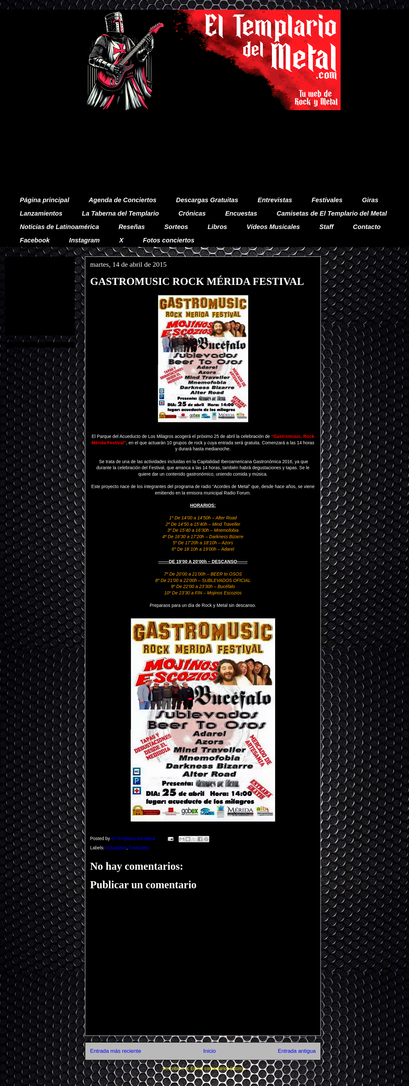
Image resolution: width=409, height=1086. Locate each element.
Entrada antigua (297, 1051)
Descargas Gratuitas (207, 199)
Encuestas (241, 213)
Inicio (209, 1051)
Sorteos (176, 226)
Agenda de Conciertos (122, 199)
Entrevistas (275, 199)
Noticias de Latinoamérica (59, 226)
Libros (217, 226)
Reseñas (132, 226)
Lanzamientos (41, 213)
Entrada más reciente (115, 1051)
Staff (327, 226)
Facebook (35, 240)
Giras (370, 199)
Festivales (327, 199)
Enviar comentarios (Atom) (216, 1068)
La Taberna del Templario (120, 213)
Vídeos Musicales (273, 226)
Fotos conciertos (168, 240)
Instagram (84, 240)
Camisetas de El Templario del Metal (332, 213)
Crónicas (192, 213)
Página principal (44, 199)
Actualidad (115, 847)
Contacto (367, 226)
